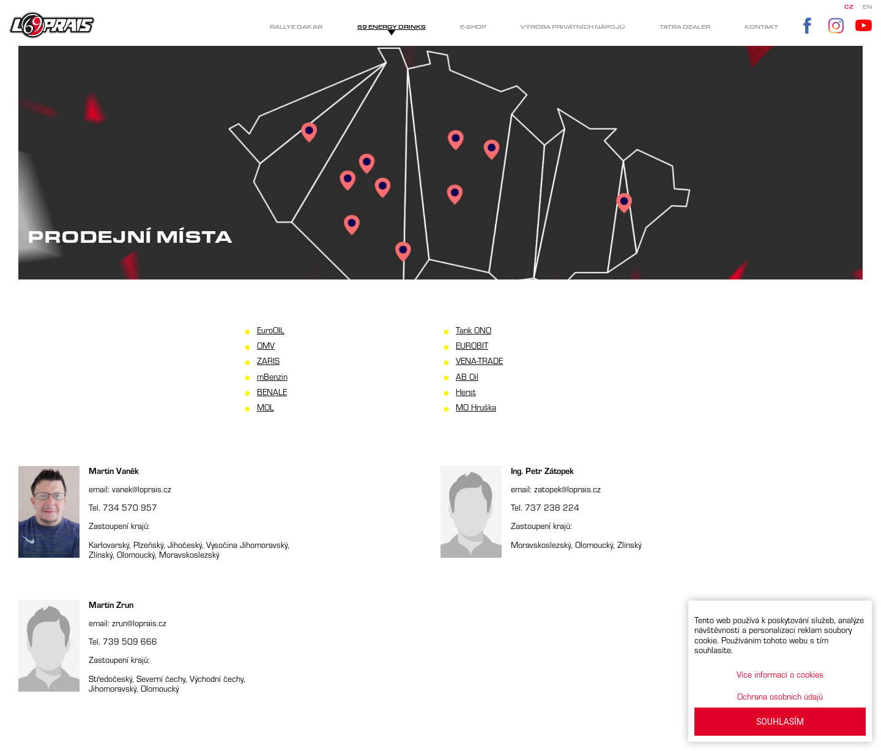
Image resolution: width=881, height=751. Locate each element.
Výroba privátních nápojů (573, 27)
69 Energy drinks (391, 27)
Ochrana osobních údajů (780, 696)
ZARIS (268, 360)
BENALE (272, 392)
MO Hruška (476, 407)
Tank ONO (473, 330)
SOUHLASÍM (780, 722)
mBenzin (272, 376)
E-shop (473, 27)
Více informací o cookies (780, 674)
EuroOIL (270, 330)
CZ (848, 7)
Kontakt (761, 27)
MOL (265, 407)
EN (867, 7)
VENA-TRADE (479, 360)
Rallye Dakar (296, 27)
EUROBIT (472, 345)
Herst (466, 392)
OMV (266, 345)
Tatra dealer (685, 27)
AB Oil (467, 376)
